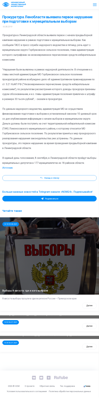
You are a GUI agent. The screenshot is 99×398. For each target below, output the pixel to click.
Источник (7, 167)
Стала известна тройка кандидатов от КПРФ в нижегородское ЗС (41, 335)
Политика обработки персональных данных (70, 391)
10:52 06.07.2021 (10, 322)
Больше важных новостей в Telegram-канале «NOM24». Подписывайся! (47, 191)
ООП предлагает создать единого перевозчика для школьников (40, 314)
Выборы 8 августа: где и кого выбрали (25, 290)
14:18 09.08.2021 (10, 224)
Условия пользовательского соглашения (27, 391)
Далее (89, 305)
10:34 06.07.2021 (10, 343)
